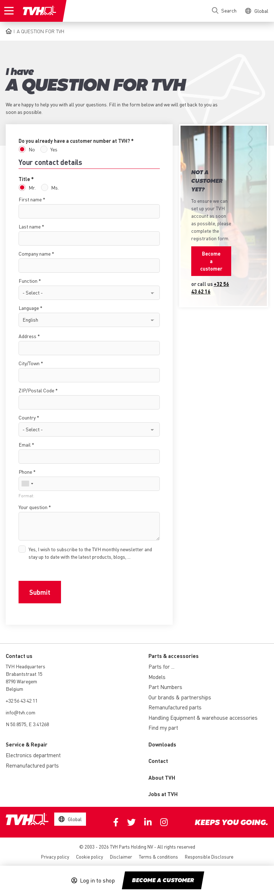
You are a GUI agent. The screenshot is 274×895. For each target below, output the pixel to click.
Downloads (162, 744)
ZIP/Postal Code (36, 390)
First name (30, 199)
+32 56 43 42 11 (21, 700)
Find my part (163, 727)
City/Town (29, 363)
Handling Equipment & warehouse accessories (203, 717)
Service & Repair (26, 744)
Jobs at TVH (163, 794)
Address (27, 336)
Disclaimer (121, 857)
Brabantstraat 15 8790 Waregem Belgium (24, 681)
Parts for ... (161, 666)
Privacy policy (55, 857)
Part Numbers (165, 686)
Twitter (131, 822)
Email (25, 444)
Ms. (55, 187)
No (32, 149)
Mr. (32, 187)
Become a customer (163, 880)
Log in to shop (97, 880)
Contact (158, 760)
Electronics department (33, 755)
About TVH (161, 777)
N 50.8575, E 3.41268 (27, 724)
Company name (35, 253)
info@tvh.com (20, 712)
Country (27, 417)
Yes (53, 149)
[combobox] (27, 484)
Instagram (164, 822)
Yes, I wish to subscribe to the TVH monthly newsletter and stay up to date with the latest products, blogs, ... (90, 553)
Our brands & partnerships (179, 697)
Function (28, 280)
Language (29, 308)
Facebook (116, 822)
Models (157, 676)
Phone (25, 471)
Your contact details (50, 162)
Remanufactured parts (175, 707)
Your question (33, 507)
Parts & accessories (173, 655)
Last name (30, 226)
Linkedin (148, 822)
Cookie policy (89, 857)
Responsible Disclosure (209, 857)
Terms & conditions (158, 857)
